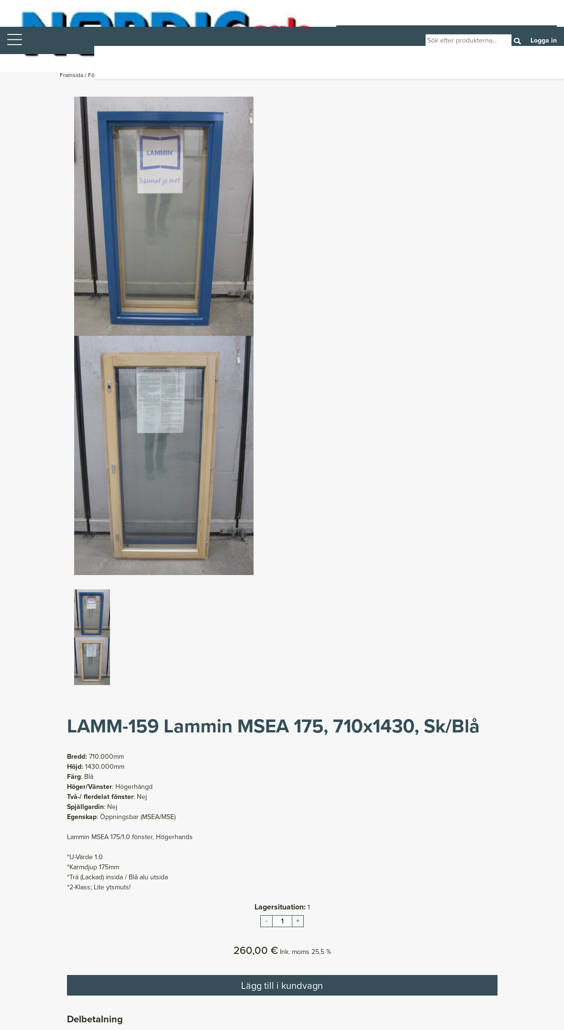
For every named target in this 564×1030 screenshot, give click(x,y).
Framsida (72, 75)
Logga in (544, 40)
